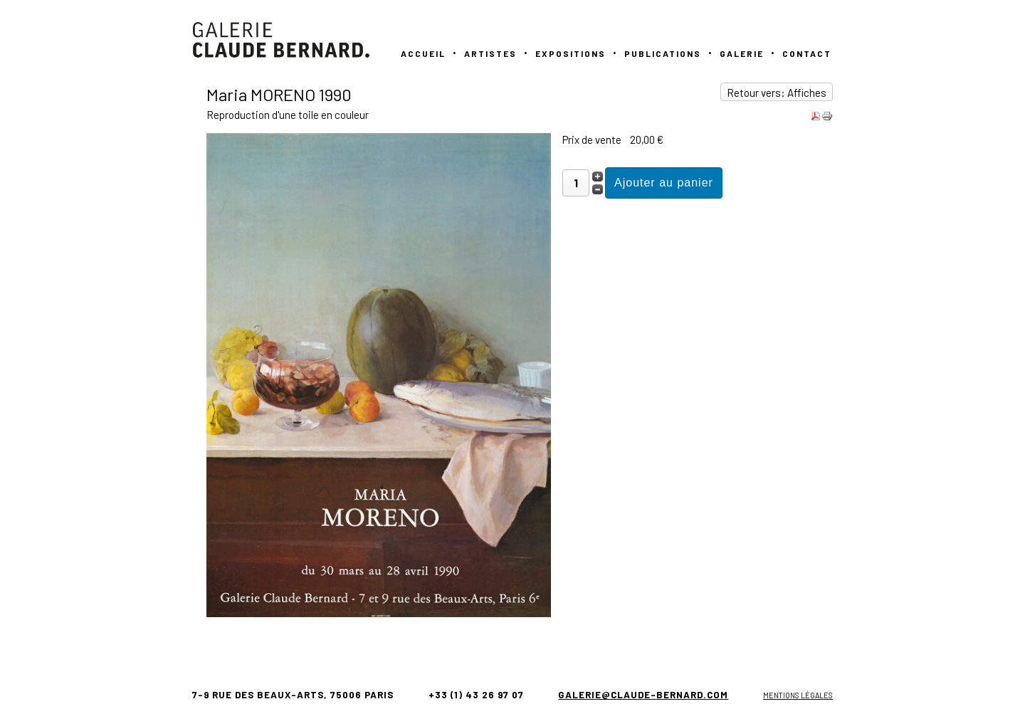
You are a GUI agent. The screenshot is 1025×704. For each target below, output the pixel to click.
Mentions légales (798, 695)
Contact (806, 53)
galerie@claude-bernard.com (643, 694)
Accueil (423, 53)
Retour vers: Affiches (776, 92)
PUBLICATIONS (662, 53)
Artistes (490, 53)
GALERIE (742, 53)
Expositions (570, 53)
